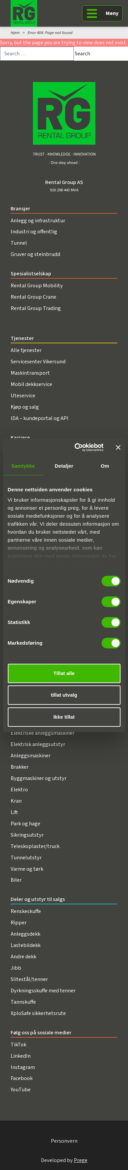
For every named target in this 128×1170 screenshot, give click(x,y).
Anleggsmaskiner (31, 755)
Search (82, 53)
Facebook (22, 1078)
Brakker (20, 767)
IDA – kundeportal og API (39, 418)
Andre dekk (23, 956)
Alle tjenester (26, 350)
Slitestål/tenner (29, 979)
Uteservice (23, 395)
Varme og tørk (27, 869)
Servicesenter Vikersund (38, 361)
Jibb (16, 968)
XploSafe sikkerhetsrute (38, 1013)
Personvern (64, 1141)
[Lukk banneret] (118, 447)
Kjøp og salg (25, 407)
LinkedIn (21, 1056)
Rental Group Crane (33, 297)
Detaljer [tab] (64, 466)
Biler (16, 880)
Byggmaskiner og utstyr (38, 778)
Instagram (23, 1067)
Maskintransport (30, 373)
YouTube (21, 1089)
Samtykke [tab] (23, 466)
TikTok (18, 1044)
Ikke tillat (63, 717)
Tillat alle (64, 673)
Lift (14, 812)
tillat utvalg (64, 695)
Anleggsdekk (25, 934)
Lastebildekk (26, 945)
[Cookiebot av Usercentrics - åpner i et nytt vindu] (77, 447)
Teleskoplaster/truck (35, 846)
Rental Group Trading (36, 308)
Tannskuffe (23, 1002)
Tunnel (19, 243)
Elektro (19, 789)
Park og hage (25, 823)
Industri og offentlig (34, 231)
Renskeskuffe (26, 911)
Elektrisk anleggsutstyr (38, 744)
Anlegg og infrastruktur (38, 220)
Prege (80, 1160)
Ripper (19, 922)
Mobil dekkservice (31, 384)
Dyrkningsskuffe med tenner (43, 990)
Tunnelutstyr (26, 857)
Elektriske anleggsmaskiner (42, 733)
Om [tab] (105, 466)
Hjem (15, 33)
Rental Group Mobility (37, 285)
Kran (16, 801)
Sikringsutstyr (27, 835)
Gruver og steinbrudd (35, 254)
